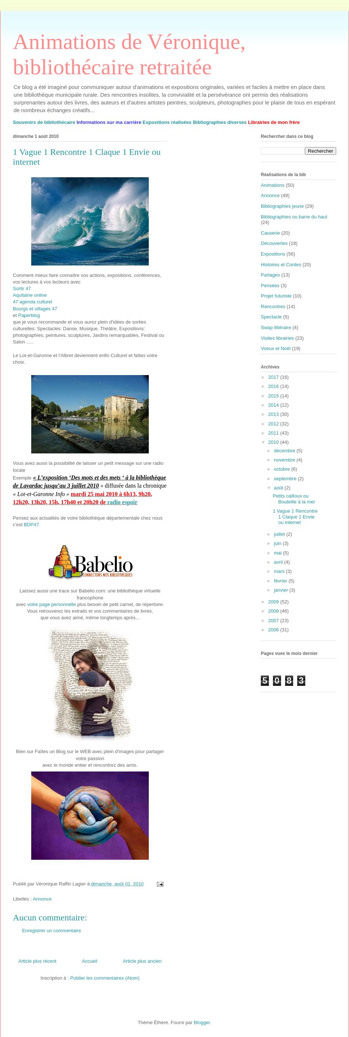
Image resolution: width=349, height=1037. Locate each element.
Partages (270, 275)
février (281, 581)
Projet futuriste (276, 296)
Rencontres (273, 306)
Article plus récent (37, 961)
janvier (281, 590)
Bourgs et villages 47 (35, 308)
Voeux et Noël (276, 348)
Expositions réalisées (167, 122)
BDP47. (32, 524)
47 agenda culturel (32, 301)
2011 (274, 433)
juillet (280, 534)
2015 (274, 396)
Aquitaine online (30, 295)
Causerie (270, 233)
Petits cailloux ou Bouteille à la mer (294, 499)
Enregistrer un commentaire (51, 930)
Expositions (273, 254)
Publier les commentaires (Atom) (105, 978)
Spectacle (271, 317)
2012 (274, 424)
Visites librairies (277, 338)
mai (278, 553)
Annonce (42, 899)
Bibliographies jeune (282, 206)
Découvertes (274, 243)
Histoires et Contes (281, 264)
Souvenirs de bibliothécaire (44, 122)
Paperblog (29, 315)
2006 (274, 629)
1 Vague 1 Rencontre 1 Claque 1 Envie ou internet (295, 516)
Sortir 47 (22, 288)
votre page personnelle (51, 604)
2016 (274, 386)
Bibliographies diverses (220, 122)
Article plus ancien (142, 961)
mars (280, 571)
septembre (286, 478)
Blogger (202, 1022)
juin (278, 543)
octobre (282, 469)
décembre (285, 450)
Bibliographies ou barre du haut (294, 217)
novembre (285, 460)
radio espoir (122, 502)
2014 (274, 405)
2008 (274, 611)
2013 (274, 414)
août (279, 488)
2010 (274, 442)
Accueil (89, 961)
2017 (274, 377)
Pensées (270, 285)
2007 (274, 620)
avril (279, 562)
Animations (272, 185)
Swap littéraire (276, 327)
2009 (274, 602)
